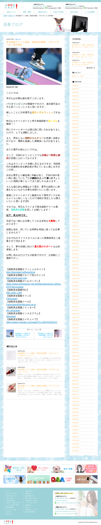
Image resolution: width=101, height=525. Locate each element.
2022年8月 (75, 243)
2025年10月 (75, 110)
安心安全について (10, 496)
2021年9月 (75, 282)
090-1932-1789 (14, 292)
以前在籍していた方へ (30, 509)
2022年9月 (75, 240)
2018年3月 (75, 430)
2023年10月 (75, 194)
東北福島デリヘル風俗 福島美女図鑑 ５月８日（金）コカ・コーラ (83, 55)
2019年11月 (75, 359)
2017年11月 (75, 444)
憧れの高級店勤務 (29, 512)
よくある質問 (89, 12)
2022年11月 (75, 233)
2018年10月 (75, 405)
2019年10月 (75, 363)
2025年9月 (75, 113)
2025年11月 (75, 106)
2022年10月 (75, 236)
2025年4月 (75, 131)
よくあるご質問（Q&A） (12, 505)
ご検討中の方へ (42, 12)
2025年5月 (75, 127)
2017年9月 (75, 451)
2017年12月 (75, 440)
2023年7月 (75, 205)
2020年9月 (75, 324)
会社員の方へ (27, 505)
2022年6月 (75, 250)
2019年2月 (75, 391)
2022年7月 (75, 247)
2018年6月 (75, 419)
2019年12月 (75, 356)
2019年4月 (75, 384)
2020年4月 (75, 342)
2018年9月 (75, 408)
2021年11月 (75, 275)
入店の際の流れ (10, 500)
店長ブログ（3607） (78, 76)
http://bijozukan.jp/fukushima (20, 272)
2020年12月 (75, 314)
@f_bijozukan (13, 310)
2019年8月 (75, 370)
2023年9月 (75, 198)
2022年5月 (75, 254)
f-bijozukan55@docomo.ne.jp (74, 8)
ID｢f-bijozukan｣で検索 (91, 8)
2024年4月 (75, 173)
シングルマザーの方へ (30, 502)
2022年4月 (75, 257)
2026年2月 (75, 96)
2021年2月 (75, 307)
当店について (11, 12)
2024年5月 (75, 169)
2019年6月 (75, 377)
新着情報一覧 (90, 68)
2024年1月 (75, 184)
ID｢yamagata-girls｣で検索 (53, 8)
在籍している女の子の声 (12, 502)
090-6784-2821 (62, 498)
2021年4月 (75, 299)
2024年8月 (75, 159)
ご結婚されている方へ (30, 500)
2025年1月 (75, 141)
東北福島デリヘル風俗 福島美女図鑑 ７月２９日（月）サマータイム (22, 335)
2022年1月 (75, 268)
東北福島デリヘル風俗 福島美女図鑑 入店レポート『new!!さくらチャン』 (83, 46)
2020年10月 (75, 321)
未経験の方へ (27, 493)
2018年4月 (75, 426)
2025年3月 (75, 134)
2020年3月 (75, 345)
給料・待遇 (27, 12)
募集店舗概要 (9, 507)
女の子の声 (74, 12)
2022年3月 (75, 261)
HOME (5, 15)
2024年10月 (75, 152)
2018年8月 (75, 412)
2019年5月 (75, 380)
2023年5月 (75, 212)
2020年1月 (75, 352)
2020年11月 (75, 317)
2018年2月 (75, 433)
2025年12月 (75, 103)
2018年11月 (75, 401)
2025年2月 (75, 138)
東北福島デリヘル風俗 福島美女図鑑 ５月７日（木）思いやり (83, 62)
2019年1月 (75, 394)
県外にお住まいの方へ (30, 498)
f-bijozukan (11, 298)
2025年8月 (75, 117)
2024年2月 (75, 180)
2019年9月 (75, 366)
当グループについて (11, 493)
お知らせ (8, 512)
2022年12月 (75, 229)
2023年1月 (75, 226)
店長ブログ (11, 15)
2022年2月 (75, 264)
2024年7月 (75, 162)
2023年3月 (75, 219)
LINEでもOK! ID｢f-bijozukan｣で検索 (66, 513)
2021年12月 (75, 271)
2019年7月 (75, 373)
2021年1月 (75, 310)
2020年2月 (75, 349)
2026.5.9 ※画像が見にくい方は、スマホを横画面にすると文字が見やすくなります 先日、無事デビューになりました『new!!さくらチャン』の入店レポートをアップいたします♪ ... (39, 360)
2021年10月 (75, 278)
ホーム (7, 491)
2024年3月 (75, 177)
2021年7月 (75, 289)
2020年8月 (75, 328)
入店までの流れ (58, 12)
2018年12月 (75, 398)
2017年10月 (75, 447)
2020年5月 (75, 338)
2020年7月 (75, 331)
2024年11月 (75, 148)
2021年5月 (75, 296)
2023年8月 (75, 201)
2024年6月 (75, 166)
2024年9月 (75, 155)
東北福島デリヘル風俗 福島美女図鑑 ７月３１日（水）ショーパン (45, 335)
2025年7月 (75, 120)
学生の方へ (27, 507)
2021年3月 (75, 303)
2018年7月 (75, 415)
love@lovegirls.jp (38, 8)
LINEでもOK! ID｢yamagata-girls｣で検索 (67, 503)
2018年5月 (75, 422)
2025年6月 (75, 124)
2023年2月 (75, 222)
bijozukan (11, 316)
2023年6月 (75, 208)
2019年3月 (75, 387)
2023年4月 (75, 215)
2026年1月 (75, 99)
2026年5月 (75, 85)
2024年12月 (75, 145)
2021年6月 (75, 292)
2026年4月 (75, 89)
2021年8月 (75, 285)
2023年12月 (75, 187)
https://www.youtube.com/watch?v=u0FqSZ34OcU (31, 322)
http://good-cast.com (16, 278)
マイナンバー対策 (10, 509)
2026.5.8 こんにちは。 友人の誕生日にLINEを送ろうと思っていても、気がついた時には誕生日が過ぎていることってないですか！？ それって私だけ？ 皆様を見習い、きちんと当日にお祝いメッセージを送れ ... (39, 376)
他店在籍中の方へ (29, 496)
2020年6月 (75, 335)
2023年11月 (75, 191)
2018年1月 (75, 437)
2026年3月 (75, 92)
